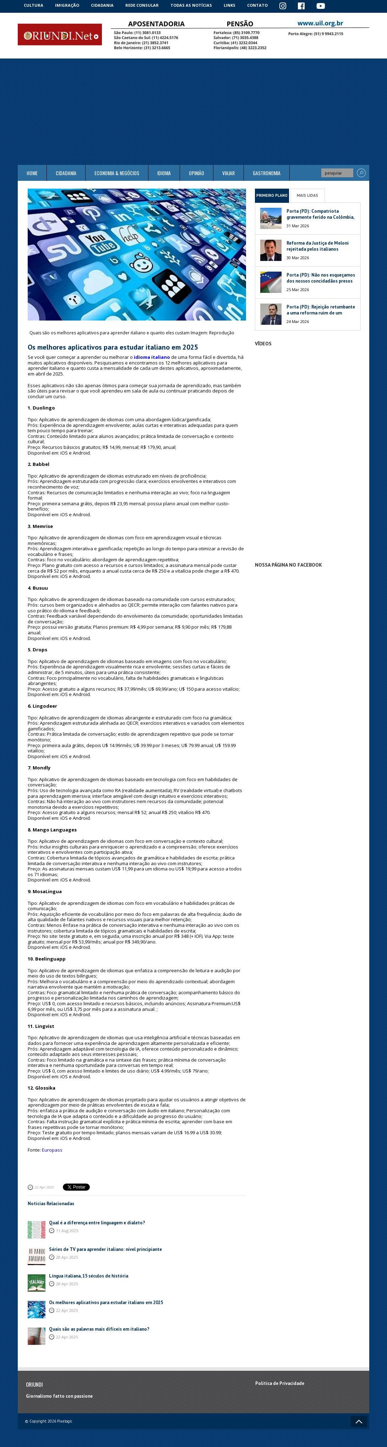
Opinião (196, 173)
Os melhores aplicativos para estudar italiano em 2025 (106, 1302)
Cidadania (102, 5)
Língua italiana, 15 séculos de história (88, 1276)
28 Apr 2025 (67, 1257)
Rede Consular (142, 5)
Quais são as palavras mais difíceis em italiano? (99, 1329)
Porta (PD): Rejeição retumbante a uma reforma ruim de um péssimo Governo (321, 313)
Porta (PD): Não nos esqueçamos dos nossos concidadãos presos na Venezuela (321, 281)
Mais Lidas (307, 195)
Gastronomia (266, 173)
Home (32, 173)
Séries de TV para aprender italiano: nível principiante (105, 1249)
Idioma (164, 173)
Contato (257, 5)
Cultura (33, 5)
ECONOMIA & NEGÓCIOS (116, 173)
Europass (52, 1150)
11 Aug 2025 (67, 1230)
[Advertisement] (193, 111)
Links (229, 5)
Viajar (228, 173)
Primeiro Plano (272, 195)
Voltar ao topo (359, 1421)
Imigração (67, 5)
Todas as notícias (191, 5)
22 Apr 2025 (44, 1187)
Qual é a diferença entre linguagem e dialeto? (97, 1223)
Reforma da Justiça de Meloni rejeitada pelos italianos (318, 246)
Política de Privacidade (279, 1383)
